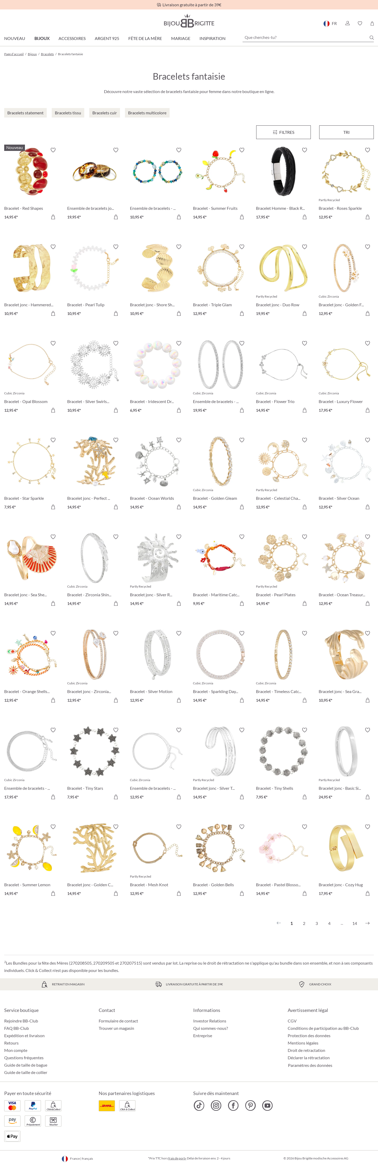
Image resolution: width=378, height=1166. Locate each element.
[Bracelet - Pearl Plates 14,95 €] (283, 571)
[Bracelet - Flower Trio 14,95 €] (283, 377)
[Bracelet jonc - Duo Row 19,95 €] (283, 281)
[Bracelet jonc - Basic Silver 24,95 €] (346, 764)
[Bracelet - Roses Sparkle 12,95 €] (346, 184)
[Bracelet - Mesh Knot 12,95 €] (157, 861)
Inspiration (212, 38)
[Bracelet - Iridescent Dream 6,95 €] (157, 377)
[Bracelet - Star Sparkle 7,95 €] (31, 474)
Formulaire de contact (118, 1020)
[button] (347, 23)
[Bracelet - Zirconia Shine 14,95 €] (94, 571)
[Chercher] (371, 37)
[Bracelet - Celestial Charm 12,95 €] (283, 474)
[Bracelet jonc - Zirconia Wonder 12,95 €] (94, 667)
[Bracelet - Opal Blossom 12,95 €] (31, 377)
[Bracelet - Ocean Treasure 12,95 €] (346, 571)
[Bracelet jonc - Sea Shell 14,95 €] (31, 571)
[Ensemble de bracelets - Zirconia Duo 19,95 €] (220, 377)
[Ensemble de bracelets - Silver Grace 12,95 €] (157, 764)
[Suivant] (367, 923)
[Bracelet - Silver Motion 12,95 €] (157, 667)
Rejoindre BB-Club (21, 1020)
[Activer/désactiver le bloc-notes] (53, 150)
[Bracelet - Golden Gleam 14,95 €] (220, 474)
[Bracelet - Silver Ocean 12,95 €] (346, 474)
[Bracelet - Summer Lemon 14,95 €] (31, 861)
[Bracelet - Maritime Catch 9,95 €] (220, 571)
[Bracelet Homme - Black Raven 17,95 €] (283, 184)
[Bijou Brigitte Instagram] (216, 1105)
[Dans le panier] (53, 217)
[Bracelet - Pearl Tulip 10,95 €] (94, 281)
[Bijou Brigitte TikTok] (199, 1105)
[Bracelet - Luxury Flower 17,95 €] (346, 377)
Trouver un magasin (116, 1028)
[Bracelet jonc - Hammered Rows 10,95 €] (31, 281)
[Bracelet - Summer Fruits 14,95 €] (220, 184)
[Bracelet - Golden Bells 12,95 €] (220, 861)
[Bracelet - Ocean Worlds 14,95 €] (157, 474)
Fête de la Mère (145, 38)
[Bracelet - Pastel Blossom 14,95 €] (283, 861)
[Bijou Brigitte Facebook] (233, 1105)
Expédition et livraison (24, 1035)
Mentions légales (303, 1042)
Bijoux (41, 38)
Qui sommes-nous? (210, 1028)
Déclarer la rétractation (309, 1057)
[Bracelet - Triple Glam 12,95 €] (220, 281)
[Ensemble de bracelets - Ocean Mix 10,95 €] (157, 184)
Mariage (180, 38)
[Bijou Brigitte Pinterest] (250, 1105)
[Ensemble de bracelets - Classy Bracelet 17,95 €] (31, 764)
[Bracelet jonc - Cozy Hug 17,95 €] (346, 861)
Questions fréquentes (24, 1057)
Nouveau (14, 38)
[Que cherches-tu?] (308, 37)
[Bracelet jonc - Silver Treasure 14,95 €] (220, 764)
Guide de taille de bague (25, 1064)
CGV (292, 1020)
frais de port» (177, 1158)
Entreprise (202, 1035)
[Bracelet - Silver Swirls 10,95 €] (94, 377)
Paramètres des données (310, 1065)
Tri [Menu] (346, 132)
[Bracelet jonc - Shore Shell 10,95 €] (157, 281)
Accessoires (72, 38)
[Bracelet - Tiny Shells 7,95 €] (283, 764)
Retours (11, 1042)
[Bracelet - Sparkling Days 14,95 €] (220, 667)
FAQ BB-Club (16, 1028)
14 (354, 923)
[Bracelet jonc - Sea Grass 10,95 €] (346, 667)
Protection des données (309, 1035)
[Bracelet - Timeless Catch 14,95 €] (283, 667)
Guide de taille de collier (25, 1072)
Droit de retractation (306, 1050)
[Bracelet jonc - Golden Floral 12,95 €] (346, 281)
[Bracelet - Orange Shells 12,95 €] (31, 667)
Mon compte (15, 1050)
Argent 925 (107, 38)
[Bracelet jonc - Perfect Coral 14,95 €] (94, 474)
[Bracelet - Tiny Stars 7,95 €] (94, 764)
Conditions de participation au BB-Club (323, 1028)
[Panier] (372, 23)
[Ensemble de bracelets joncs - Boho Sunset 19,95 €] (94, 184)
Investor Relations (209, 1020)
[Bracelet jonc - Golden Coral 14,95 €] (94, 861)
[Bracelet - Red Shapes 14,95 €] (31, 184)
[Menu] (283, 132)
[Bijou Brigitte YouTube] (267, 1105)
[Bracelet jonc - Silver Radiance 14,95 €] (157, 571)
